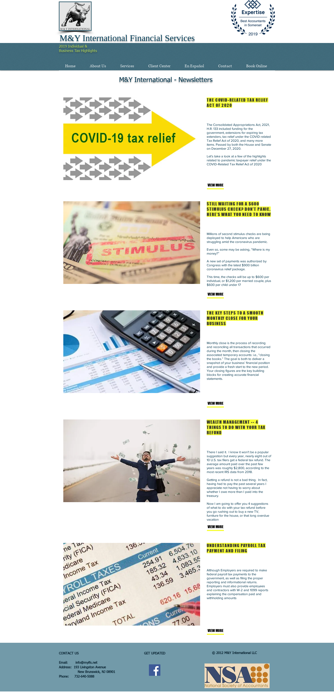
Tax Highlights (85, 51)
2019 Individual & (73, 46)
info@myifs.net (86, 662)
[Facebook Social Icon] (154, 670)
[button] (98, 66)
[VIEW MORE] (222, 185)
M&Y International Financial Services (127, 38)
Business (66, 51)
